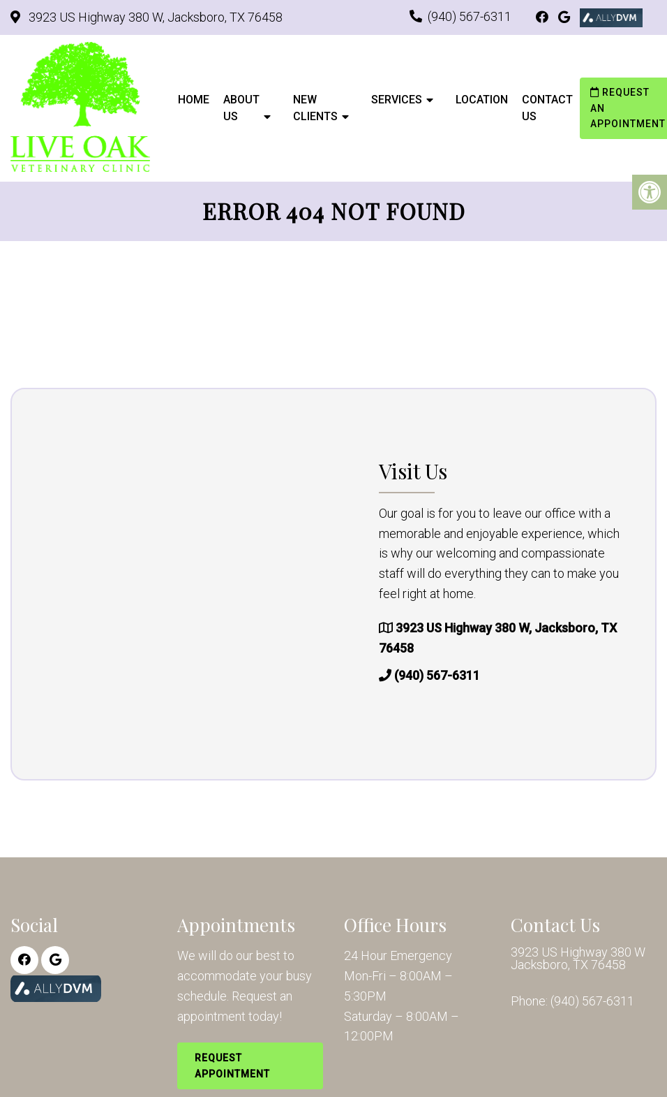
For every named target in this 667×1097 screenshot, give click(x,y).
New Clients (315, 108)
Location (482, 99)
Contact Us (547, 108)
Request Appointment (232, 1065)
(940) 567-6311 (469, 16)
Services (396, 99)
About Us (241, 108)
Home (193, 99)
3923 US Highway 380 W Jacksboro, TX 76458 (578, 958)
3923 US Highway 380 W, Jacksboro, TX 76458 (154, 17)
